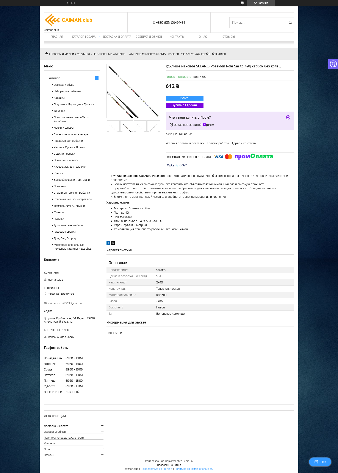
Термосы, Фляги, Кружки (69, 205)
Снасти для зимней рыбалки (72, 192)
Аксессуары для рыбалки (70, 166)
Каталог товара (83, 36)
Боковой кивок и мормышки (72, 179)
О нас (203, 36)
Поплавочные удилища (109, 54)
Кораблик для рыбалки (68, 140)
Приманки (60, 186)
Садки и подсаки (64, 153)
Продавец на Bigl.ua (169, 465)
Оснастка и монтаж (66, 160)
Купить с (184, 105)
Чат (320, 462)
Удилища (83, 54)
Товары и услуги (62, 54)
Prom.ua (188, 461)
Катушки (59, 97)
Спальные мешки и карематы (73, 199)
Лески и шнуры (64, 127)
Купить (184, 98)
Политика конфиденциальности (64, 437)
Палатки (59, 218)
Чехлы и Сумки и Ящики (69, 147)
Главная (57, 36)
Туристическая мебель (68, 225)
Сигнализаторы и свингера (71, 134)
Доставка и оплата (117, 36)
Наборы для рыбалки (67, 91)
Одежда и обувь (64, 84)
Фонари (59, 212)
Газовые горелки (64, 231)
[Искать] (290, 22)
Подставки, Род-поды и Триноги (74, 104)
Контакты (177, 36)
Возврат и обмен (149, 36)
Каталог (54, 78)
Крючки (58, 173)
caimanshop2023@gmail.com (66, 303)
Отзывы (228, 36)
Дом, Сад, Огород (65, 238)
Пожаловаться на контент (156, 468)
